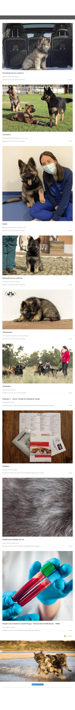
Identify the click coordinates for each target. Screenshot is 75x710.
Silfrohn (5, 79)
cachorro (16, 79)
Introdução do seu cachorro (13, 73)
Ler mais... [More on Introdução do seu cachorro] (70, 79)
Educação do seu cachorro (12, 278)
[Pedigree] (37, 436)
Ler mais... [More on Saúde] (70, 230)
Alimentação (7, 332)
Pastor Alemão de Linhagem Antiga (41, 405)
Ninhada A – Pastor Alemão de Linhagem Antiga (21, 399)
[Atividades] (37, 363)
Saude (32, 546)
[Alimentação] (37, 309)
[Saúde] (37, 183)
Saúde (4, 224)
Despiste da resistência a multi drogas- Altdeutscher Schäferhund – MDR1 (31, 624)
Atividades (6, 386)
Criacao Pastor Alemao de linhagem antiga (25, 405)
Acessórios (6, 135)
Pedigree (5, 466)
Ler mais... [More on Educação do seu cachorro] (70, 284)
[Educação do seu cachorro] (37, 255)
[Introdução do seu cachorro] (37, 46)
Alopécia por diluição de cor (13, 539)
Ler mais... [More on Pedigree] (70, 472)
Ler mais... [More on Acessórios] (70, 141)
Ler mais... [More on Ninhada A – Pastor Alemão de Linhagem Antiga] (70, 405)
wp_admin (5, 405)
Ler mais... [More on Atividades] (70, 392)
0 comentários (22, 79)
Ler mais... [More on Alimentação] (70, 338)
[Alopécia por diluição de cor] (37, 507)
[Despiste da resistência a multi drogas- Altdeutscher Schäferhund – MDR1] (37, 586)
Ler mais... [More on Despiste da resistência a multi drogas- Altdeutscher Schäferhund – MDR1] (70, 630)
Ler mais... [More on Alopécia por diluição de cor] (70, 546)
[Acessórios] (37, 108)
